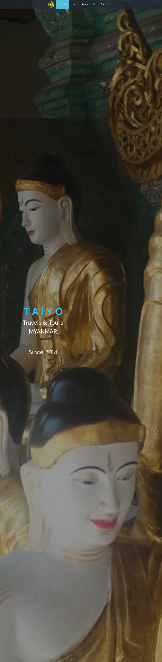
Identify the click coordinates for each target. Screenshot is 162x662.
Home (62, 4)
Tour (74, 4)
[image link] (51, 4)
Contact (106, 4)
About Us (88, 4)
